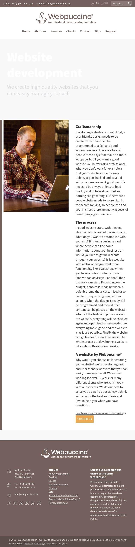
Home (26, 31)
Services (56, 31)
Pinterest (27, 503)
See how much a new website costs (99, 413)
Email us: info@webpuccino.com (53, 3)
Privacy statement (58, 502)
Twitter (15, 503)
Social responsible (58, 484)
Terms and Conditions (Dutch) (64, 499)
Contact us (84, 419)
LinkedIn (21, 503)
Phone (33, 503)
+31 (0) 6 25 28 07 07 (25, 487)
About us (40, 31)
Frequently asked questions (63, 495)
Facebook (9, 503)
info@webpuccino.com (26, 494)
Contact (85, 31)
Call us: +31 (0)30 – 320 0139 (18, 3)
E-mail (39, 503)
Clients (71, 31)
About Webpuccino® (59, 473)
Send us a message (35, 543)
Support (111, 31)
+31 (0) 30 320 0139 (24, 483)
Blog (98, 31)
